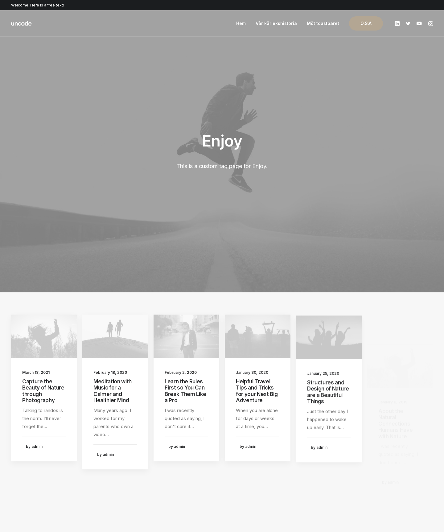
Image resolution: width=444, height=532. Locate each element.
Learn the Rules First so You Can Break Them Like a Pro (185, 227)
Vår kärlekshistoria (276, 23)
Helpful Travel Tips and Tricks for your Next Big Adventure (257, 235)
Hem (241, 23)
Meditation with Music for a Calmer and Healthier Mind (112, 220)
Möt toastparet (323, 23)
